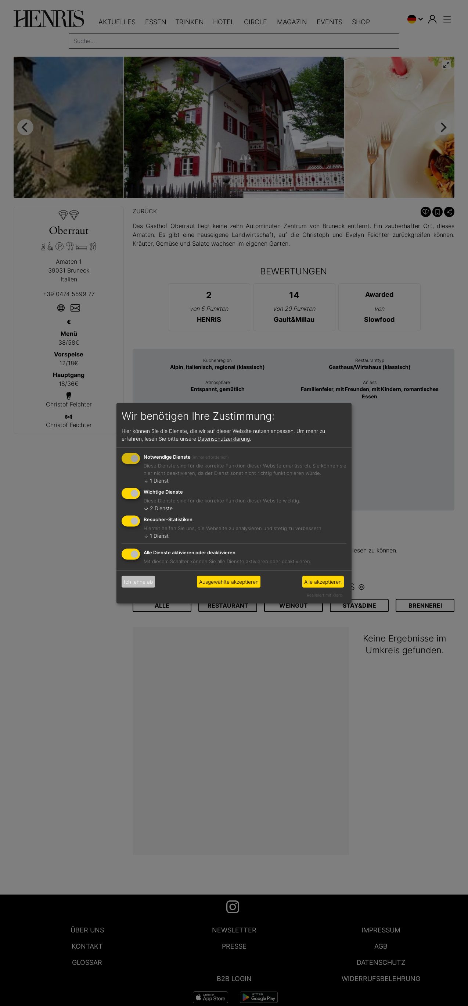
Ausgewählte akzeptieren (229, 582)
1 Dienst (156, 480)
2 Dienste (158, 508)
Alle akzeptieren (323, 582)
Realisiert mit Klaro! (325, 594)
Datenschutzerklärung (224, 439)
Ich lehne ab (138, 582)
